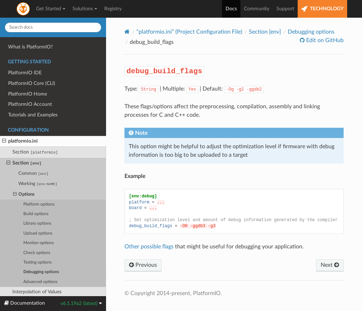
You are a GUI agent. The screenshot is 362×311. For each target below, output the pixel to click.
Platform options (38, 204)
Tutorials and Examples (33, 114)
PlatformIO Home (27, 94)
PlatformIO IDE (25, 72)
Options (24, 194)
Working (37, 184)
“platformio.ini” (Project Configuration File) (189, 32)
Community (256, 8)
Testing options (37, 262)
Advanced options (40, 282)
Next (330, 265)
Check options (36, 253)
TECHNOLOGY (322, 9)
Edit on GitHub (324, 40)
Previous (143, 265)
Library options (37, 223)
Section (35, 152)
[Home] (127, 32)
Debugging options (41, 272)
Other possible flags (149, 246)
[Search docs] (53, 27)
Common (33, 173)
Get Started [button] (50, 8)
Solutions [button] (84, 8)
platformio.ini (20, 141)
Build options (35, 214)
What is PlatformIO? (30, 47)
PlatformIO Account (30, 104)
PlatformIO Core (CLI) (31, 83)
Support (285, 8)
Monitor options (38, 243)
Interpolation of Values (37, 291)
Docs (231, 8)
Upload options (37, 233)
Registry (113, 8)
